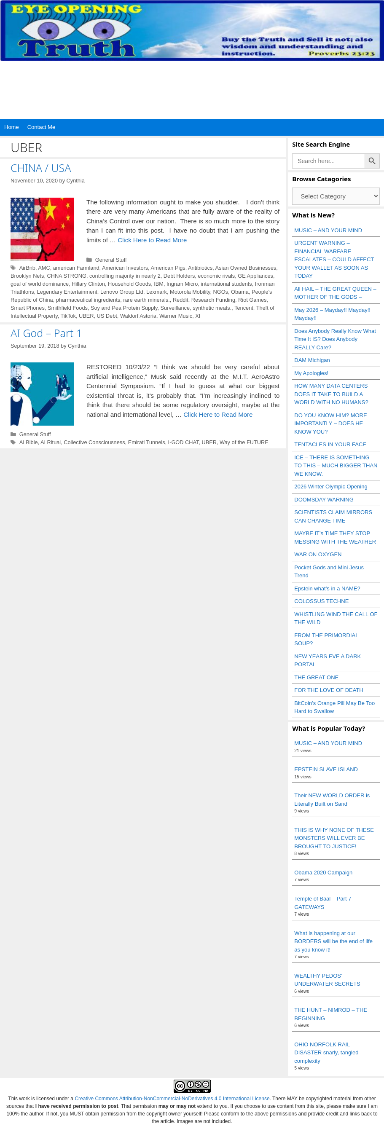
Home (11, 127)
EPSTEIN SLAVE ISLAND (326, 769)
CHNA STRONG (66, 276)
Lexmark (156, 292)
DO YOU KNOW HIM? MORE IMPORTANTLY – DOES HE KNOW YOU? (330, 423)
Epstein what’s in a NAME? (327, 588)
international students (226, 284)
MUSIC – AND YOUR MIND (328, 230)
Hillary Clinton (88, 284)
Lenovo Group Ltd (121, 292)
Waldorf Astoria (138, 316)
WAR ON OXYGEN (317, 554)
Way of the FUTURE (244, 442)
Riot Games (252, 300)
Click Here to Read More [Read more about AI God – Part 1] (217, 414)
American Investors (125, 268)
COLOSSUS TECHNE (321, 601)
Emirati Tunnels (146, 442)
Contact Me (41, 127)
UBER (86, 316)
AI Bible (28, 442)
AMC (44, 268)
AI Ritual (50, 442)
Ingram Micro (182, 284)
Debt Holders (179, 276)
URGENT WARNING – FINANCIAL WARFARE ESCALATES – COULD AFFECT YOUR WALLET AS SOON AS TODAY (334, 259)
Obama (240, 292)
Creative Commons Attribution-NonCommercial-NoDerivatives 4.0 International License (172, 1099)
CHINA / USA (41, 168)
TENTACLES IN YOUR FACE (330, 444)
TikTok (68, 316)
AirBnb (27, 268)
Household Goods (129, 284)
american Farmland (76, 268)
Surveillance (175, 308)
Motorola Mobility (190, 292)
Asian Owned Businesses (246, 268)
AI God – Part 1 (46, 333)
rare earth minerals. (146, 300)
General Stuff (111, 260)
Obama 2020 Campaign (323, 872)
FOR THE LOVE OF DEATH (328, 690)
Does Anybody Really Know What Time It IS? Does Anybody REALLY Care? (335, 339)
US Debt (107, 316)
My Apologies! (311, 373)
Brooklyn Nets (27, 276)
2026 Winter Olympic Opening (330, 486)
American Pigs (168, 268)
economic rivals (216, 276)
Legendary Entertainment (67, 292)
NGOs (220, 292)
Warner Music (175, 316)
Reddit (180, 300)
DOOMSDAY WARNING (324, 499)
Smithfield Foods (68, 308)
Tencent (243, 308)
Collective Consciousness (94, 442)
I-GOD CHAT (183, 442)
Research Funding (213, 300)
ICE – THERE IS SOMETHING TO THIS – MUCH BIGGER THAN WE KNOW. (335, 465)
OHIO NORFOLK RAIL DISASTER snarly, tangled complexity (326, 1052)
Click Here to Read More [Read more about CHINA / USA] (152, 240)
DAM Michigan (312, 360)
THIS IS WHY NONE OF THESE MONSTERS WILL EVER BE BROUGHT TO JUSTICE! (334, 838)
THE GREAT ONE (316, 677)
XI (197, 316)
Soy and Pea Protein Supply (124, 308)
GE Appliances (255, 276)
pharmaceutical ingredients (88, 300)
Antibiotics (200, 268)
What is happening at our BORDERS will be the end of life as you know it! (333, 941)
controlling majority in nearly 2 (125, 276)
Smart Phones (28, 308)
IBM (159, 284)
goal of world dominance (40, 284)
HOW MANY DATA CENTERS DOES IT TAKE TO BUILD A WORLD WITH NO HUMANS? (331, 394)
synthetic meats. (212, 308)
